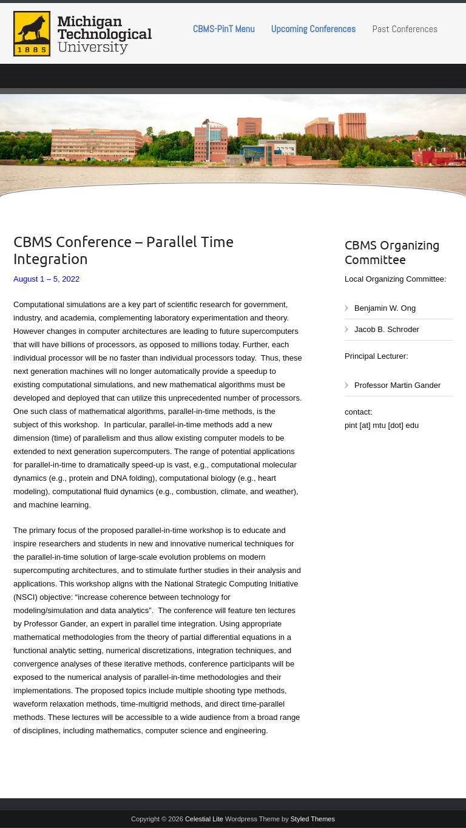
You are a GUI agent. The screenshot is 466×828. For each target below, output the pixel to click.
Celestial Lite (204, 819)
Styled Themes (313, 819)
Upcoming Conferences (313, 28)
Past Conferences (405, 28)
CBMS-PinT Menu (224, 28)
